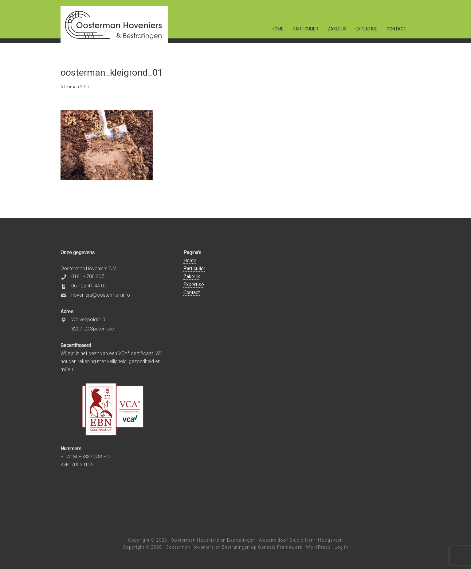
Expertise (193, 284)
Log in (341, 547)
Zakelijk (191, 276)
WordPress (318, 547)
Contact (191, 292)
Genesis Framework (280, 547)
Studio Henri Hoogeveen (316, 540)
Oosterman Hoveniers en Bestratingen (213, 540)
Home (189, 260)
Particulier (194, 268)
